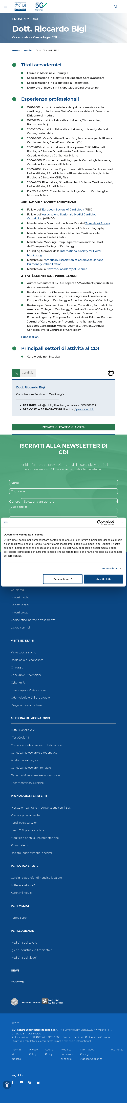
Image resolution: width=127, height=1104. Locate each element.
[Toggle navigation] (6, 6)
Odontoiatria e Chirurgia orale (30, 699)
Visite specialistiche (23, 653)
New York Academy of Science (66, 269)
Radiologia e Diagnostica (27, 661)
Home (16, 50)
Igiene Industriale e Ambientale (31, 951)
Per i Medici (20, 907)
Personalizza (109, 568)
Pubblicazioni (30, 337)
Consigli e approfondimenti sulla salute (36, 879)
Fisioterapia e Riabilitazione (28, 691)
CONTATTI (17, 983)
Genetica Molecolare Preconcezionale (35, 776)
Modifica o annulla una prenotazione (35, 839)
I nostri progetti (21, 613)
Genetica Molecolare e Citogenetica (34, 754)
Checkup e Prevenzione (26, 676)
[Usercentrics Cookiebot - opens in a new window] (99, 522)
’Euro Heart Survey (97, 223)
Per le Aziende (22, 932)
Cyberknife (18, 683)
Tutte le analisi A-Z (23, 731)
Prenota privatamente (25, 816)
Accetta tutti (103, 578)
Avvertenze (116, 1050)
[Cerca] (116, 7)
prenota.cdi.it (85, 409)
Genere (14, 502)
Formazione (19, 919)
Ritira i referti (19, 846)
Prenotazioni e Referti (29, 797)
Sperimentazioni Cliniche (27, 784)
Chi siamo (17, 591)
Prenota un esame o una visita (63, 427)
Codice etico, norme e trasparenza (33, 621)
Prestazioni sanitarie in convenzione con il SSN (41, 809)
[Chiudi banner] (122, 522)
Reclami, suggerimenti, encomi (31, 854)
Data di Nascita (19, 507)
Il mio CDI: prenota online (27, 831)
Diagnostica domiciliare (26, 706)
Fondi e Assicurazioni (24, 824)
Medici (27, 50)
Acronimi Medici (21, 894)
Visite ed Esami (22, 642)
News (15, 972)
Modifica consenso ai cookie (66, 1055)
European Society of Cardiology (63, 209)
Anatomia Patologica (24, 761)
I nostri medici (20, 598)
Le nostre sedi (20, 606)
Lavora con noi (20, 628)
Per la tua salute (25, 867)
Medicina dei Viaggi (24, 959)
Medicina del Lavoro (24, 944)
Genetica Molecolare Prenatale (31, 769)
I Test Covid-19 (20, 739)
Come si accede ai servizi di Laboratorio (36, 746)
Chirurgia (17, 668)
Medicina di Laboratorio (30, 719)
